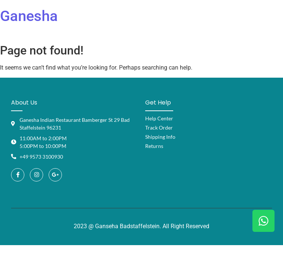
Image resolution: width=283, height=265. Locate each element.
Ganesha (29, 16)
